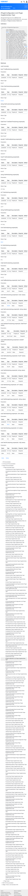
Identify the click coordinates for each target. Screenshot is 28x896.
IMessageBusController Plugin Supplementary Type (15, 640)
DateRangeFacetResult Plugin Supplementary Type (15, 511)
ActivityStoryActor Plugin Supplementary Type (15, 469)
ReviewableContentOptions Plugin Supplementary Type (16, 827)
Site (21, 2)
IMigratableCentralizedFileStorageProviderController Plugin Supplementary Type (16, 645)
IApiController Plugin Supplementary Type (14, 554)
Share (2, 458)
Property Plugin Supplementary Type (13, 780)
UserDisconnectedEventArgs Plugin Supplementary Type (13, 877)
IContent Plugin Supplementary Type (13, 582)
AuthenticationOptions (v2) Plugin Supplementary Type (16, 482)
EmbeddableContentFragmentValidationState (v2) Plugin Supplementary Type (16, 521)
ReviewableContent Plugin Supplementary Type (15, 821)
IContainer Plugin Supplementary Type (14, 577)
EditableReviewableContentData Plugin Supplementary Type (14, 516)
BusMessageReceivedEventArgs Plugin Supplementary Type (14, 497)
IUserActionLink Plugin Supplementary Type (15, 722)
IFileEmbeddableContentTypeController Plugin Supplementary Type (15, 619)
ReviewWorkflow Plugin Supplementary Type (15, 829)
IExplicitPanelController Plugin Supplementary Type (15, 611)
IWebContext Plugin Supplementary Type (14, 724)
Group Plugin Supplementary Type (13, 538)
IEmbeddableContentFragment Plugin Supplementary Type (13, 608)
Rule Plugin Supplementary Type (12, 834)
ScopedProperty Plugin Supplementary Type (15, 836)
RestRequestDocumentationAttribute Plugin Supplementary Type (15, 814)
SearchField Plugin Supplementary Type (14, 846)
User (26, 1)
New (26, 6)
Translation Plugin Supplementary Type (14, 867)
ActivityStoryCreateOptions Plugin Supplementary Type (16, 472)
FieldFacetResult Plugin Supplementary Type (15, 529)
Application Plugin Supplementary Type (14, 479)
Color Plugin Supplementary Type (12, 501)
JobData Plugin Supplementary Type (13, 731)
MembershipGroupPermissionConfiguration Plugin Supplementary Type (16, 740)
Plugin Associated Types (8, 467)
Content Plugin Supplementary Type (13, 505)
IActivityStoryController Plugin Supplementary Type (16, 546)
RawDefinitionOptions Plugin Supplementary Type (16, 794)
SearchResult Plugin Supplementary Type (14, 855)
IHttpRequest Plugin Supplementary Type (14, 629)
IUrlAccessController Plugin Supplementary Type (16, 718)
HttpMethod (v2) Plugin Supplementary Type (15, 540)
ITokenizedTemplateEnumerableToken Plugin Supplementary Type (15, 694)
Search (24, 1)
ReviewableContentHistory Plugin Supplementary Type (16, 824)
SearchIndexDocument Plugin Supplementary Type (16, 853)
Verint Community (3, 4)
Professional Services (5, 892)
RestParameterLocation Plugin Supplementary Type (15, 811)
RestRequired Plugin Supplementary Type (14, 816)
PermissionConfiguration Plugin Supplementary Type (15, 771)
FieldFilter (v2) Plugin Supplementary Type (14, 533)
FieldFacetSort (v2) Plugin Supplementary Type (15, 531)
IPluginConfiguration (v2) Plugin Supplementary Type (15, 659)
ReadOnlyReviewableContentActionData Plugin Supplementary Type (15, 797)
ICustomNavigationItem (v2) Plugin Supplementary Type (16, 599)
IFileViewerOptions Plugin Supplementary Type (15, 621)
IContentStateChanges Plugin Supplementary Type (16, 593)
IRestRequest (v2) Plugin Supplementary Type (15, 677)
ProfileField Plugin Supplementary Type (14, 778)
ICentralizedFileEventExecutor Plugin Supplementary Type (13, 570)
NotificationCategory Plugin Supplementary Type (16, 749)
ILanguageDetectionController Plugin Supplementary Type (13, 634)
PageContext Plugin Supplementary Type (14, 762)
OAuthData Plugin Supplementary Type (14, 760)
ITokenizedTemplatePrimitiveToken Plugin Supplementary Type (14, 704)
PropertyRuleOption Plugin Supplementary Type (16, 785)
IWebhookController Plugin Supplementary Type (16, 726)
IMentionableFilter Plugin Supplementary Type (15, 636)
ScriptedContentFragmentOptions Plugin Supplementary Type (14, 842)
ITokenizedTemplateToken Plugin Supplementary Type (16, 707)
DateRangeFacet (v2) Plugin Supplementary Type (16, 509)
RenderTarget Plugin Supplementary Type (14, 802)
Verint (2, 890)
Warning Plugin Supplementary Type (13, 879)
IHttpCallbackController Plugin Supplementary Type (16, 627)
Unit (7, 41)
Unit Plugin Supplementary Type (12, 869)
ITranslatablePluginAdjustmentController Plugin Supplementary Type (15, 713)
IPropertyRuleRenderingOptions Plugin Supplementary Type (14, 665)
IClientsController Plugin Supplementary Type (15, 575)
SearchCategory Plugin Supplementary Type (15, 844)
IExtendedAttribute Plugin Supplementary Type (15, 616)
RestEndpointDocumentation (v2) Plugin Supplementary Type (14, 805)
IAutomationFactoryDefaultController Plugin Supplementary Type (15, 565)
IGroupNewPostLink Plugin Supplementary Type (16, 623)
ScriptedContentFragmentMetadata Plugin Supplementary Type (14, 839)
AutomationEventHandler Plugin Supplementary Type (15, 485)
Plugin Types (6, 881)
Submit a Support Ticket (6, 893)
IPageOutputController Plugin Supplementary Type (16, 651)
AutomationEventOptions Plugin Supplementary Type (15, 488)
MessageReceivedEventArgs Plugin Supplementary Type (13, 743)
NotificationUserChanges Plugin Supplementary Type (15, 758)
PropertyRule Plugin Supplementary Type (14, 783)
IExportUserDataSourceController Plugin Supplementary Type (14, 614)
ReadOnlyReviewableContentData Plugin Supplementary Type (14, 800)
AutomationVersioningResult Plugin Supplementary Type (16, 491)
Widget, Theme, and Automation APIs (9, 884)
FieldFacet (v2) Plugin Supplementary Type (15, 527)
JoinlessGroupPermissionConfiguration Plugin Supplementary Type (15, 734)
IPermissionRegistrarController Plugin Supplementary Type (13, 656)
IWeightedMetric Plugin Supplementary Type (15, 729)
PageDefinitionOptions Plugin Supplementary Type (16, 764)
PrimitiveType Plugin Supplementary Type (14, 776)
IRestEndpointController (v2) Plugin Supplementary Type (16, 674)
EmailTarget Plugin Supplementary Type (14, 519)
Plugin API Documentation (7, 465)
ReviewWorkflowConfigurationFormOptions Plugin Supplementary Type (16, 832)
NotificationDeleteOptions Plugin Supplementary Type (16, 755)
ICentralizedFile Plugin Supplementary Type (15, 567)
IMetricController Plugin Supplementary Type (15, 642)
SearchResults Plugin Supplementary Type (14, 856)
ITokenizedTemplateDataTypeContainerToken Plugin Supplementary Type (15, 691)
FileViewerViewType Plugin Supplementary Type (16, 536)
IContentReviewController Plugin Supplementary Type (16, 591)
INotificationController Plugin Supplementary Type (16, 649)
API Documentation (7, 461)
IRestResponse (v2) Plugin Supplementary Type (16, 678)
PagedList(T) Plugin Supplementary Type (14, 766)
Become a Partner (5, 895)
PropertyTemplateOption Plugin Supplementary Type (15, 790)
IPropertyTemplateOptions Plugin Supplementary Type (16, 668)
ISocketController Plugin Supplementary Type (15, 685)
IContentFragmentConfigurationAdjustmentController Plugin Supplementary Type (16, 588)
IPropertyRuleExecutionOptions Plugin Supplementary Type (14, 662)
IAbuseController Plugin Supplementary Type (15, 542)
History (7, 458)
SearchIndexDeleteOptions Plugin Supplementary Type (16, 851)
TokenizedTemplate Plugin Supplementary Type (15, 865)
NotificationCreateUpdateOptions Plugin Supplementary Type (14, 752)
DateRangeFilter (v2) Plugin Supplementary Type (16, 514)
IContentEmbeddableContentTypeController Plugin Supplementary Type (16, 584)
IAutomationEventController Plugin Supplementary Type (16, 562)
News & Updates (17, 890)
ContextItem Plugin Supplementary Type (14, 507)
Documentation (17, 893)
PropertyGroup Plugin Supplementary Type (14, 781)
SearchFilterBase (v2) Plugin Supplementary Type (16, 848)
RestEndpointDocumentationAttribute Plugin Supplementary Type (15, 808)
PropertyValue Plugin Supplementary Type (14, 792)
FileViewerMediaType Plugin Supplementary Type (16, 535)
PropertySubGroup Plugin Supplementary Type (15, 787)
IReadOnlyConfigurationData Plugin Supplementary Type (13, 671)
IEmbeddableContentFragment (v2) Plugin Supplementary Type (14, 605)
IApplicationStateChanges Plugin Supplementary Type (16, 558)
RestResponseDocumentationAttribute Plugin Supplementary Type (15, 819)
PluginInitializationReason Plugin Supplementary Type (16, 774)
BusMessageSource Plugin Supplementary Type (16, 499)
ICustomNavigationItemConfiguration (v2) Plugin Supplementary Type (16, 602)
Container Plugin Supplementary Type (13, 503)
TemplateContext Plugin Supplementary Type (15, 863)
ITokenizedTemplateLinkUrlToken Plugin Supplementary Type (14, 701)
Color (7, 32)
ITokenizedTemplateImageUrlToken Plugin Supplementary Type (14, 697)
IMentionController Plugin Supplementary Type (15, 638)
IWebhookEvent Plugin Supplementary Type (15, 727)
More (14, 8)
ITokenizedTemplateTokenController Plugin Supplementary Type (14, 710)
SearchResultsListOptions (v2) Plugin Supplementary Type (13, 859)
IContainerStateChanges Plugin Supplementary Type (15, 580)
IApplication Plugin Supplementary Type (14, 556)
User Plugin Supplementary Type (12, 871)
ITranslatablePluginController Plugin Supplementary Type (13, 716)
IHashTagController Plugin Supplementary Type (15, 625)
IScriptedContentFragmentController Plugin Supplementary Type (15, 683)
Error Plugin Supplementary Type (12, 523)
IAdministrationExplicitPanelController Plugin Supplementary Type (15, 552)
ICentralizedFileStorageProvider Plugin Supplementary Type (14, 573)
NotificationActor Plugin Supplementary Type (15, 747)
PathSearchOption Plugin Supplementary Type (15, 768)
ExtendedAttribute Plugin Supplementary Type (15, 525)
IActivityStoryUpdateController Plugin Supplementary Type (13, 549)
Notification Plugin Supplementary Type (14, 745)
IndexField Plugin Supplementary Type (14, 647)
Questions (16, 892)
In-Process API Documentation (8, 464)
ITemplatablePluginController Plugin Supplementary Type (13, 688)
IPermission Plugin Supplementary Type (14, 653)
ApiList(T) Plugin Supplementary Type (13, 477)
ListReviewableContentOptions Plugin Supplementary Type (13, 737)
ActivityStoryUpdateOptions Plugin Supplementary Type (16, 475)
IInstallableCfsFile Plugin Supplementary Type (15, 631)
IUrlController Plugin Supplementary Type (14, 720)
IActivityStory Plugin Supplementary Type (14, 544)
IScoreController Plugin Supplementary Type (15, 680)
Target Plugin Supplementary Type (13, 861)
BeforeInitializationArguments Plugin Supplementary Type (13, 494)
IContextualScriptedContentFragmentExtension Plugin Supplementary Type (15, 596)
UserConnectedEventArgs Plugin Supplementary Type (16, 873)
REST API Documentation (7, 883)
